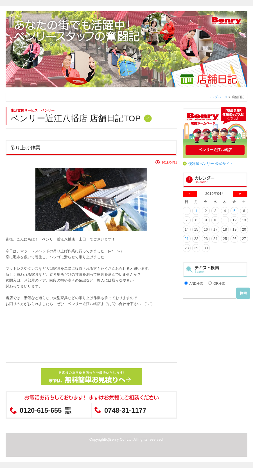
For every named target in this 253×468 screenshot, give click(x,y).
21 (187, 239)
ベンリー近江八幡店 (215, 150)
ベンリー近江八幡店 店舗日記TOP (76, 118)
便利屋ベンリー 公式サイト (210, 164)
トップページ (218, 97)
